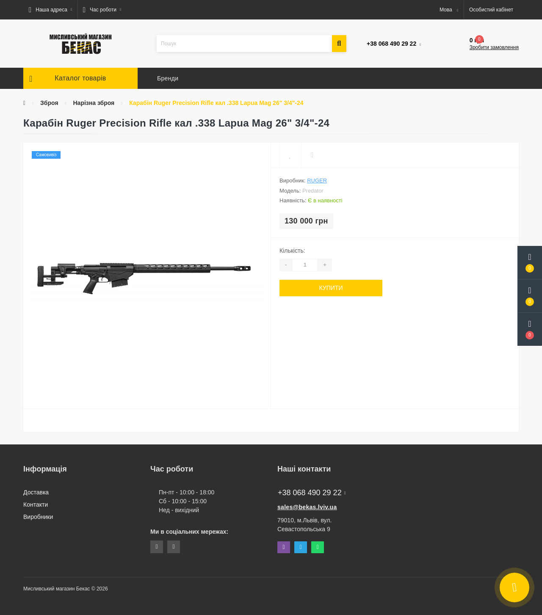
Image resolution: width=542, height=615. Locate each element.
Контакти (35, 504)
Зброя (49, 102)
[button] (50, 9)
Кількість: (292, 250)
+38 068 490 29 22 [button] (312, 492)
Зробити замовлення (494, 47)
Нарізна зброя (93, 102)
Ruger (317, 180)
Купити (331, 287)
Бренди (167, 78)
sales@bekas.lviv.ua (307, 507)
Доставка (36, 492)
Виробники (38, 516)
